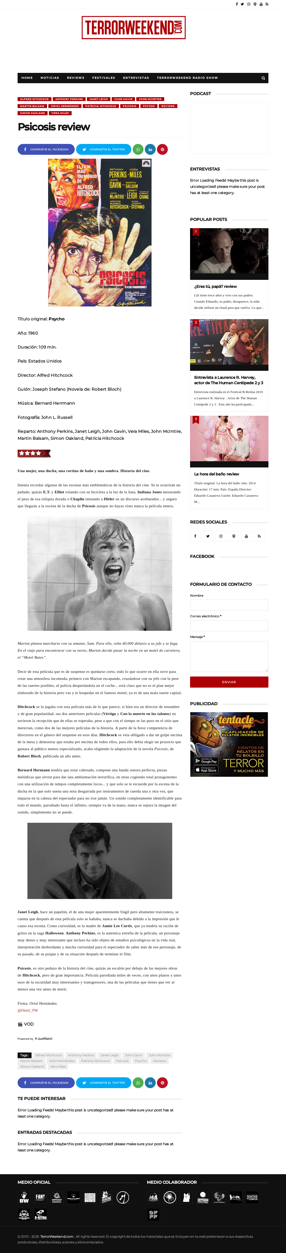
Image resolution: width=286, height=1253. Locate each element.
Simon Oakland (32, 113)
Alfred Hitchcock (34, 99)
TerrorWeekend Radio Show (187, 77)
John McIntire (150, 99)
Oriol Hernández (65, 106)
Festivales (103, 77)
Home (27, 77)
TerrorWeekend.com (56, 1236)
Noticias (50, 77)
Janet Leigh (98, 99)
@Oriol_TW (28, 1010)
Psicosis (130, 106)
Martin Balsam (32, 106)
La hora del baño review (216, 474)
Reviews (76, 77)
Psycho (149, 106)
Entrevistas (136, 77)
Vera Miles (60, 113)
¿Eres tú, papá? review (215, 286)
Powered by (35, 1038)
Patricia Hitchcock (100, 106)
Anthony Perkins (69, 99)
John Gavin (123, 99)
